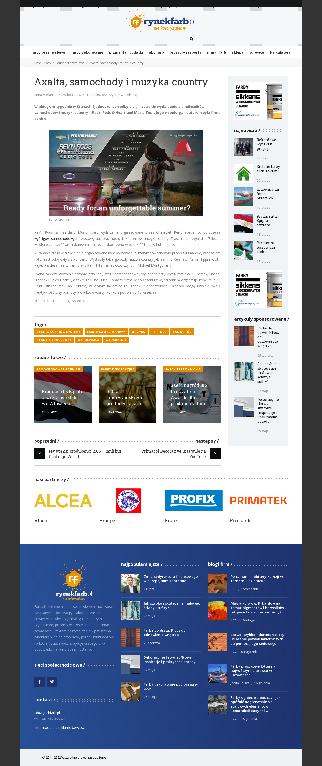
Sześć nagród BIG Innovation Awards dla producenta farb (189, 394)
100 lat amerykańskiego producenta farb (124, 397)
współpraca (88, 340)
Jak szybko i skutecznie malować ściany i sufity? (268, 372)
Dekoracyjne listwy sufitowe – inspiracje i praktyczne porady (268, 410)
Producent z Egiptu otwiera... (267, 220)
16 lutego (248, 620)
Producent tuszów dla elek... (266, 247)
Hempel (108, 520)
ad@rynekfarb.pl (47, 713)
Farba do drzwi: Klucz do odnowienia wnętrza (165, 632)
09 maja (263, 431)
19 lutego (264, 207)
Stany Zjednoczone (54, 340)
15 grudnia (249, 718)
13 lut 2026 (114, 412)
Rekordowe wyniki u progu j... (266, 144)
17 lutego (264, 261)
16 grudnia (262, 683)
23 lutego (264, 158)
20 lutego (264, 180)
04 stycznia (249, 651)
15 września (250, 589)
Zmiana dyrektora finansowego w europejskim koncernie (171, 578)
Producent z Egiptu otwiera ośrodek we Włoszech (62, 397)
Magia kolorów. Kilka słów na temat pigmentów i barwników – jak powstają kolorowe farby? (259, 607)
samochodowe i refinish (58, 369)
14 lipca (149, 589)
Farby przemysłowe (70, 63)
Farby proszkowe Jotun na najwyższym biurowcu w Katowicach (253, 670)
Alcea (40, 520)
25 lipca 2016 (71, 94)
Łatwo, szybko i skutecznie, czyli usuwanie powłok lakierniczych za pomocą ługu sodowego (258, 639)
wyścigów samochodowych (56, 238)
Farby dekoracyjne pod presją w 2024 (171, 686)
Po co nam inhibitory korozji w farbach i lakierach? (257, 578)
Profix (171, 520)
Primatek (240, 520)
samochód (182, 332)
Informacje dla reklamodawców (59, 727)
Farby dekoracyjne (117, 369)
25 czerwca (265, 355)
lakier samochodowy (106, 332)
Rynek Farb (42, 63)
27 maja (263, 391)
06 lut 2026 (178, 412)
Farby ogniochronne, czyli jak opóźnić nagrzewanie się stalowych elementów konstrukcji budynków (256, 704)
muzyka (138, 332)
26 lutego (151, 696)
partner (159, 332)
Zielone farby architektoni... (269, 168)
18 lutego (264, 234)
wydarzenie (116, 340)
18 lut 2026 (49, 412)
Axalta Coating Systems (59, 332)
